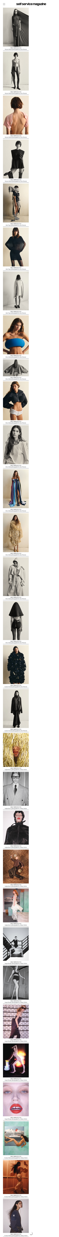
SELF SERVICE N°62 (15, 48)
